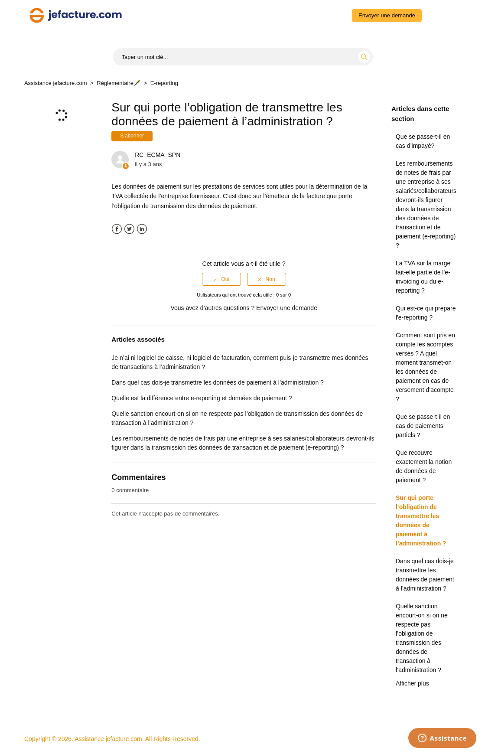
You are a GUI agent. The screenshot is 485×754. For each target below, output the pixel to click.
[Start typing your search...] (243, 56)
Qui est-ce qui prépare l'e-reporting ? (426, 313)
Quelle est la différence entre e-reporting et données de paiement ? (201, 398)
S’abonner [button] (132, 136)
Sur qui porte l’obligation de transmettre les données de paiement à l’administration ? (421, 520)
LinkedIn (142, 229)
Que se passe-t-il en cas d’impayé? (423, 141)
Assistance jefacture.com (55, 83)
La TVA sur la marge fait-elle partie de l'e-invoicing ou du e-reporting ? (423, 277)
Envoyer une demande (386, 15)
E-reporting (164, 83)
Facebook (116, 229)
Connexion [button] (443, 15)
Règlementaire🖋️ (118, 83)
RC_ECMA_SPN (157, 154)
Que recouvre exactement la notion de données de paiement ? (424, 466)
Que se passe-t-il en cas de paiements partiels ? (423, 425)
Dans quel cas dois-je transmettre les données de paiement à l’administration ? (425, 575)
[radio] (221, 279)
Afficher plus (412, 683)
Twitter (129, 229)
